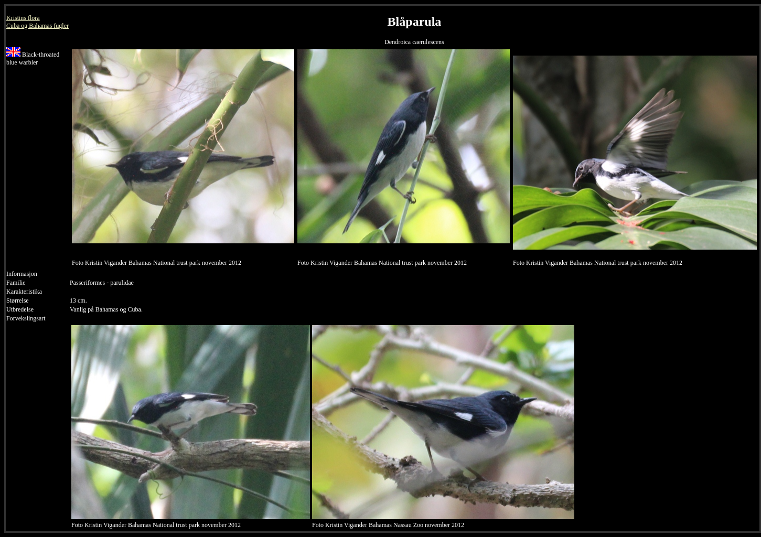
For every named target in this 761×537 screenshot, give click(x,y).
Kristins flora (23, 18)
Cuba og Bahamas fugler (37, 25)
